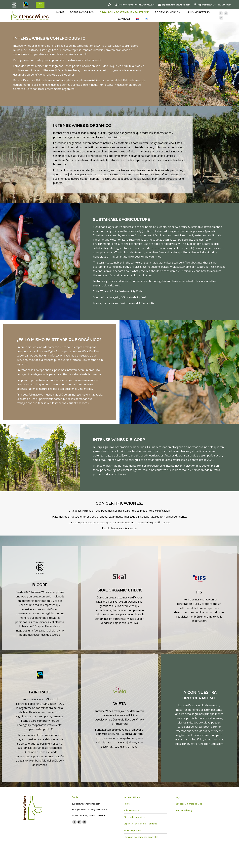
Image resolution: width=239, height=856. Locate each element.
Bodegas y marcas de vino (189, 803)
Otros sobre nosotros (134, 816)
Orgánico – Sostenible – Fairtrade (140, 823)
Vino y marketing (184, 810)
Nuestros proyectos (134, 830)
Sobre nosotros (131, 810)
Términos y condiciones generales (141, 836)
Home (127, 803)
